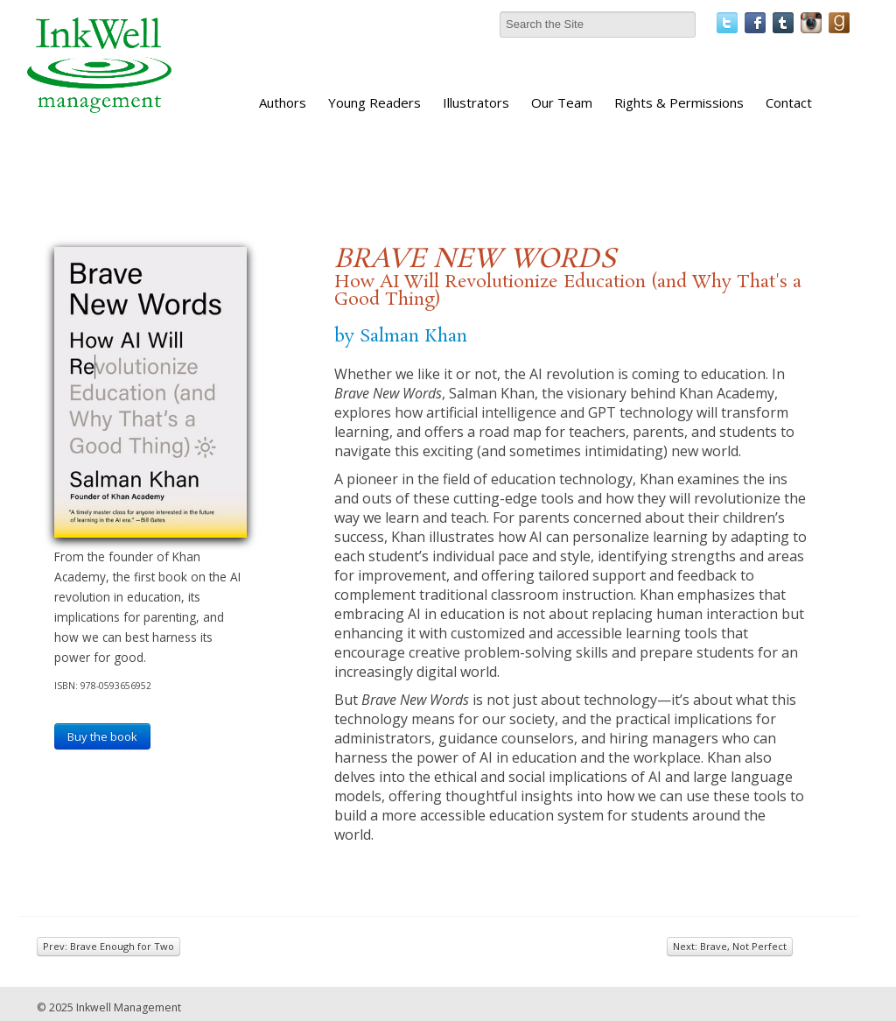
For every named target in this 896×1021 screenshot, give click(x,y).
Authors (282, 102)
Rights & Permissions (679, 102)
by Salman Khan (400, 336)
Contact (789, 102)
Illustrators (476, 102)
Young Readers (374, 102)
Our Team (561, 102)
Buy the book (102, 736)
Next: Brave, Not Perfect (730, 946)
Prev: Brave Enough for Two (108, 946)
